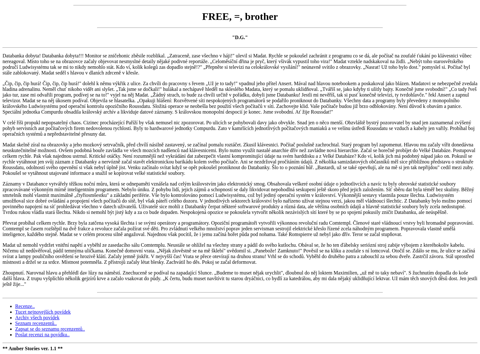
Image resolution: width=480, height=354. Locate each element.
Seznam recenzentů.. (36, 323)
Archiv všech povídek (37, 317)
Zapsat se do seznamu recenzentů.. (50, 329)
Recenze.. (25, 306)
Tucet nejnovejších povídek (43, 312)
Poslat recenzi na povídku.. (42, 334)
